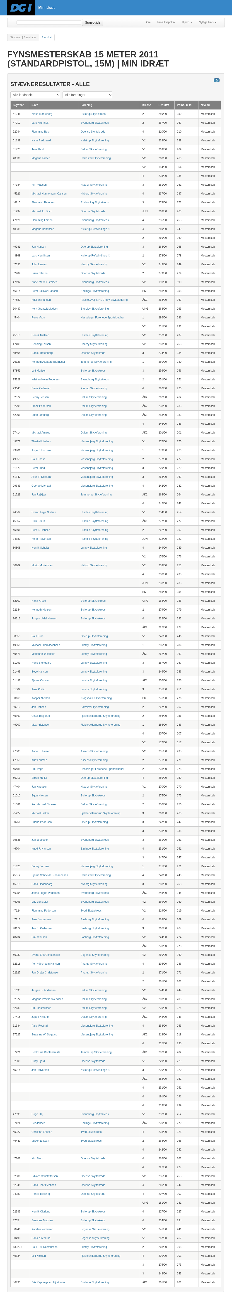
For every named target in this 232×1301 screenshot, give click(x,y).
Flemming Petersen (43, 202)
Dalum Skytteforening (94, 149)
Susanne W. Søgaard (44, 1034)
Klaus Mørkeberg (41, 114)
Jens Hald (37, 149)
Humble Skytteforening (94, 335)
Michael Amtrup (40, 432)
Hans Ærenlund (40, 1238)
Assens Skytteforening (94, 751)
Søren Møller (39, 777)
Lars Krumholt (39, 122)
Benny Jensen (40, 397)
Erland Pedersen (41, 822)
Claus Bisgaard (40, 715)
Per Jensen (38, 1123)
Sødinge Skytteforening (95, 291)
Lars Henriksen (40, 255)
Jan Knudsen (39, 786)
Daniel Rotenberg (42, 353)
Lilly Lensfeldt (39, 901)
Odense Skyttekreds (93, 131)
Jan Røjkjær (38, 494)
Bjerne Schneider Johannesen (49, 875)
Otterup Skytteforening (94, 246)
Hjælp (187, 22)
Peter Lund (38, 468)
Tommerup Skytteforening (96, 361)
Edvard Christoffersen (44, 1176)
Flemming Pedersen (43, 910)
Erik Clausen (39, 937)
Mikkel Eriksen (40, 1140)
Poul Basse (38, 459)
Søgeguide (92, 22)
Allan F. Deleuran (41, 476)
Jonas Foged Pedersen (45, 892)
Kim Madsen (39, 184)
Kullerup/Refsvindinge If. (95, 229)
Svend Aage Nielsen (43, 512)
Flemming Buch (40, 131)
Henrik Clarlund (40, 1211)
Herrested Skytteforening (96, 158)
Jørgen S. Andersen (43, 990)
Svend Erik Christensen (45, 954)
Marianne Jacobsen (43, 653)
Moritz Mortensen (42, 565)
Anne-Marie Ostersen (44, 282)
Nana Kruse (38, 600)
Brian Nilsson (39, 273)
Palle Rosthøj (39, 1025)
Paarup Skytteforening (94, 388)
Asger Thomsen (41, 450)
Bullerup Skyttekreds (93, 114)
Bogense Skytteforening (95, 954)
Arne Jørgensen (41, 919)
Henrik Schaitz (40, 547)
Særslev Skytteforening (95, 308)
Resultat (47, 37)
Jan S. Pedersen (41, 928)
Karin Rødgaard (41, 140)
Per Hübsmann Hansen (45, 963)
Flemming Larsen (42, 220)
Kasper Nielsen (40, 698)
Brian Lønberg (40, 414)
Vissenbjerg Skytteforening (97, 441)
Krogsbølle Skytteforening (96, 698)
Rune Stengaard (41, 662)
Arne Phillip (38, 689)
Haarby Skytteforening (94, 184)
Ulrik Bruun (38, 521)
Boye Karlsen (39, 671)
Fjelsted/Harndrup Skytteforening (100, 715)
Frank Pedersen (41, 406)
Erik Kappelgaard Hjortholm (48, 1282)
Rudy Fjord (38, 1061)
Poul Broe (37, 636)
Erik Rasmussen (41, 1008)
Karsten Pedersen (42, 1229)
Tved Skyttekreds (91, 910)
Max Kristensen (40, 724)
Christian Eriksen (41, 1131)
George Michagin (41, 485)
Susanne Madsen (42, 1220)
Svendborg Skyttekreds (95, 122)
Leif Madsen (38, 370)
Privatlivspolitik (166, 22)
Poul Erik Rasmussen (44, 1247)
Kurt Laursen (39, 760)
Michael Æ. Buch (41, 211)
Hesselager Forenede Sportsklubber (102, 317)
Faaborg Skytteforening (95, 919)
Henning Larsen (41, 344)
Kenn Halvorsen (41, 538)
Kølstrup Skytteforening (95, 140)
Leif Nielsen (38, 1255)
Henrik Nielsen (40, 335)
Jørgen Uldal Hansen (44, 618)
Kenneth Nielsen (41, 609)
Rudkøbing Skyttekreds (95, 202)
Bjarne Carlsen (40, 680)
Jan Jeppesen (39, 839)
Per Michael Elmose (43, 804)
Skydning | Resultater (23, 37)
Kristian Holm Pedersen (45, 379)
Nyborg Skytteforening (94, 193)
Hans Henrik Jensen (43, 1185)
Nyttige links (208, 22)
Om (148, 22)
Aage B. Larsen (40, 751)
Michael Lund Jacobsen (45, 645)
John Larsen (38, 264)
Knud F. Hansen (41, 848)
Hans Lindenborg (41, 884)
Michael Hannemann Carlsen (49, 193)
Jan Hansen (38, 246)
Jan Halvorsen (40, 1070)
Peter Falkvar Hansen (44, 291)
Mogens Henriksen (42, 229)
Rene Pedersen (40, 388)
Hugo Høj (37, 1114)
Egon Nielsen (39, 795)
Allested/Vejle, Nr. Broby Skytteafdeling (104, 299)
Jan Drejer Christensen (45, 972)
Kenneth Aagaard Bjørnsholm (49, 361)
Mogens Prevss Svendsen (47, 999)
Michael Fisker (40, 813)
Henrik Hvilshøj (40, 1193)
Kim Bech (37, 1158)
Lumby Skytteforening (94, 547)
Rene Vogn (38, 317)
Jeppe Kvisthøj (40, 1016)
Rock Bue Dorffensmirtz (45, 1052)
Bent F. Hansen (40, 530)
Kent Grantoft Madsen (44, 308)
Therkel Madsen (41, 441)
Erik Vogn (37, 769)
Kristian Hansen (41, 299)
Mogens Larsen (40, 158)
